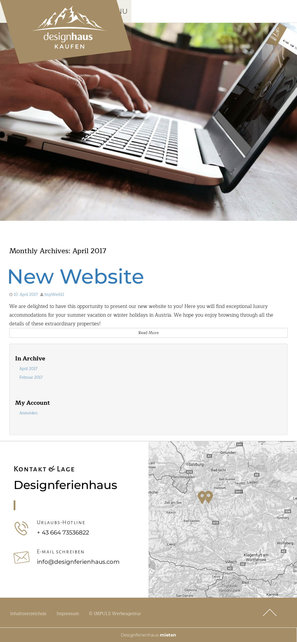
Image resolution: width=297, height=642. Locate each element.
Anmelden (28, 414)
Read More (148, 333)
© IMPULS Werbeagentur (115, 614)
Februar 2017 (31, 378)
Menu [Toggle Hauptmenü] (125, 12)
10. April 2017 (26, 295)
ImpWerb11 (54, 295)
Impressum (68, 614)
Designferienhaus (148, 634)
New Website (75, 277)
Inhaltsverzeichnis (28, 614)
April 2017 (28, 369)
